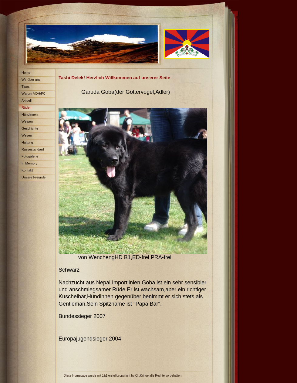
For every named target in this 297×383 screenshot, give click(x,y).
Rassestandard (33, 149)
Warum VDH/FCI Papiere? (32, 94)
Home (26, 72)
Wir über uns (31, 79)
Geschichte (30, 128)
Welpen (27, 121)
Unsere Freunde (34, 177)
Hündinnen (30, 114)
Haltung (27, 142)
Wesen (27, 135)
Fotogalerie (30, 156)
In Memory (29, 163)
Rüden (26, 107)
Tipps (26, 86)
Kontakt (27, 170)
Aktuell (27, 100)
